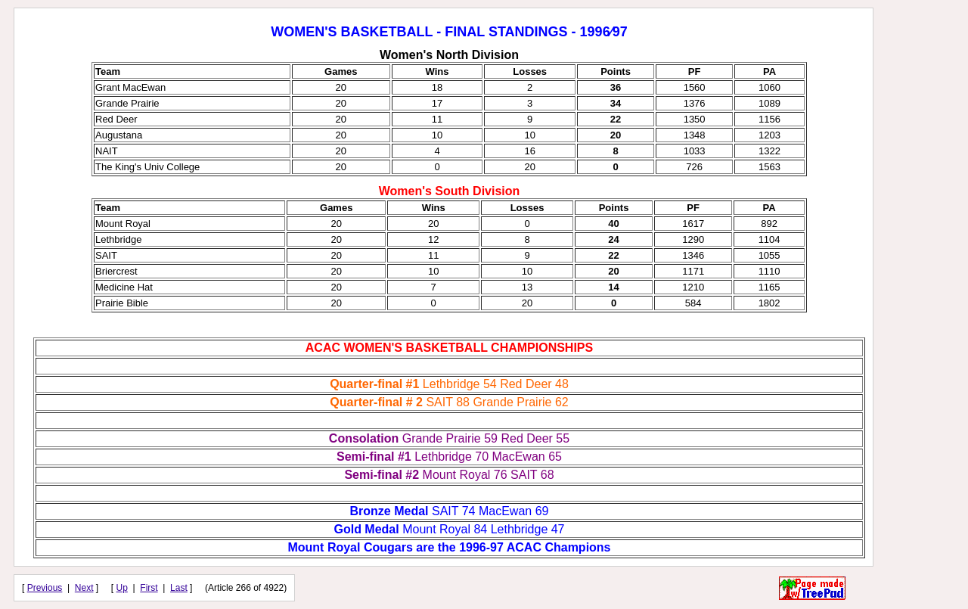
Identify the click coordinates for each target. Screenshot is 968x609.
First (148, 588)
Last (179, 588)
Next (84, 588)
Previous (45, 588)
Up (122, 588)
